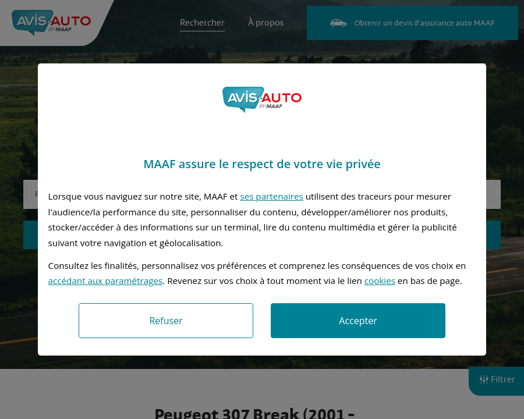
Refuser (165, 320)
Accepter (358, 320)
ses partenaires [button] (271, 196)
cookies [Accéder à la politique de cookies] (379, 280)
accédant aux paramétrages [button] (105, 280)
